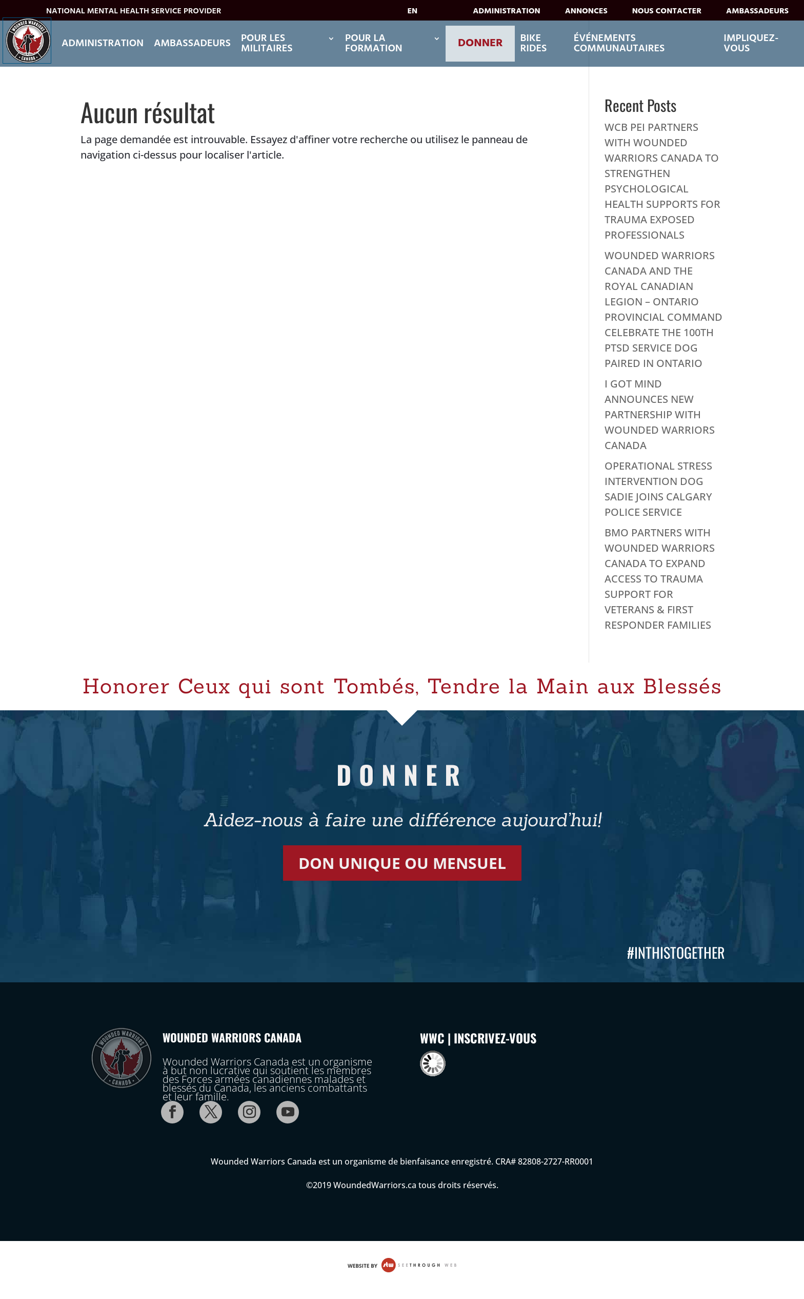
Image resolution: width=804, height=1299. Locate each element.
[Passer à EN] (420, 14)
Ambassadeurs (757, 13)
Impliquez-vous (750, 43)
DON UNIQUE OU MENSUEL (402, 863)
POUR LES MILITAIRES (267, 43)
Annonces (586, 13)
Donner (480, 43)
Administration (506, 13)
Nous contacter (666, 13)
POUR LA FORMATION (374, 43)
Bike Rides (533, 43)
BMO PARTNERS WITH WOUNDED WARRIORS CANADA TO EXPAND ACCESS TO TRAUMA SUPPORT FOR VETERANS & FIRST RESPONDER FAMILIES (660, 579)
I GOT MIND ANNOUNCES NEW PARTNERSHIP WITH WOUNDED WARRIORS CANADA (660, 414)
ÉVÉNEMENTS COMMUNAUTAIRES (619, 43)
